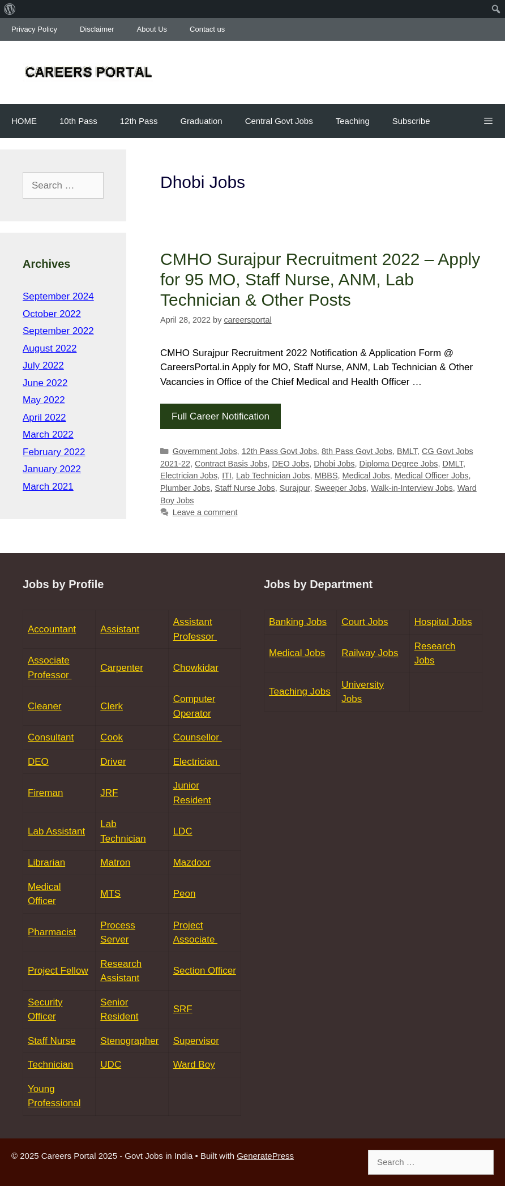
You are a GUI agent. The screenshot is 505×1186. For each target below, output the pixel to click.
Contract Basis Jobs (231, 463)
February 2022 (54, 452)
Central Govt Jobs (279, 121)
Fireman (45, 792)
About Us (152, 29)
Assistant (119, 629)
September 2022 (58, 331)
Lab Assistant (56, 831)
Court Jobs (364, 621)
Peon (184, 893)
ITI (227, 475)
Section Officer (204, 970)
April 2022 (44, 417)
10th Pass (78, 121)
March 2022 (48, 434)
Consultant (51, 737)
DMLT (452, 463)
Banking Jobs (298, 621)
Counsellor (197, 737)
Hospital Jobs (443, 621)
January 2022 (52, 469)
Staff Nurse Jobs (245, 488)
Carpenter (121, 667)
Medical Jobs (366, 475)
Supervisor (196, 1040)
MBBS (326, 475)
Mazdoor (192, 862)
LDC (182, 831)
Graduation (201, 121)
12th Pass (139, 121)
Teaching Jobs (300, 691)
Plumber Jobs (185, 488)
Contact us (207, 29)
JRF (109, 792)
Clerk (111, 706)
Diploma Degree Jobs (399, 463)
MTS (110, 893)
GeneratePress (265, 1156)
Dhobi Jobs (334, 463)
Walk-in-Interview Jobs (412, 488)
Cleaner (45, 706)
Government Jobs (205, 451)
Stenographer (129, 1040)
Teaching (353, 121)
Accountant (52, 629)
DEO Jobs (290, 463)
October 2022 (52, 314)
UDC (110, 1064)
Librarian (46, 862)
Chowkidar (196, 667)
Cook (111, 737)
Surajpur (295, 488)
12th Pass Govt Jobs (279, 451)
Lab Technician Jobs (273, 475)
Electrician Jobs (188, 475)
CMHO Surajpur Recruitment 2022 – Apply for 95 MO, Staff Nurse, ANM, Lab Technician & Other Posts (320, 279)
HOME (24, 121)
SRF (182, 1009)
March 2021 (48, 486)
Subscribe (411, 121)
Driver (113, 761)
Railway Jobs (369, 653)
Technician (50, 1064)
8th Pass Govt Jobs (357, 451)
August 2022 (49, 348)
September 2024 (58, 296)
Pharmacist (52, 932)
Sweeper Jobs (341, 488)
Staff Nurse (52, 1040)
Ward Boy (194, 1064)
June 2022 (45, 383)
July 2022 (43, 365)
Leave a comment (205, 512)
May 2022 (44, 400)
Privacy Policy (34, 29)
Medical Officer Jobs (432, 475)
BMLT (407, 451)
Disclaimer (97, 29)
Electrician (196, 761)
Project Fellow (58, 970)
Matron (115, 862)
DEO (38, 761)
